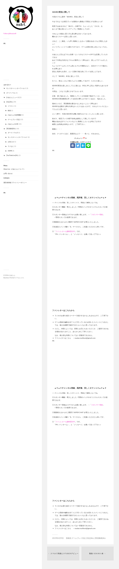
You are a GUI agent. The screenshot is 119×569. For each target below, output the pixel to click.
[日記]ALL (9, 102)
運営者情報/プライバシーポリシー (15, 182)
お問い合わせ (8, 173)
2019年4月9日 (58, 538)
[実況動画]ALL (11, 128)
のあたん (12, 275)
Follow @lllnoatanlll (9, 33)
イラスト (11, 106)
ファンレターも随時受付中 (65, 231)
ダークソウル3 (13, 133)
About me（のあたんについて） (14, 169)
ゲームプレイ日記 (14, 119)
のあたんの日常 (13, 124)
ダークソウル (10, 93)
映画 (9, 110)
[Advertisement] (20, 60)
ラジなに (11, 146)
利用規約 (6, 178)
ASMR (10, 151)
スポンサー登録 (97, 214)
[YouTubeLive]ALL (12, 155)
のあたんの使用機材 (14, 115)
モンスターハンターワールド (16, 88)
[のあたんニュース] (12, 97)
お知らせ (11, 142)
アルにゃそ (20, 278)
